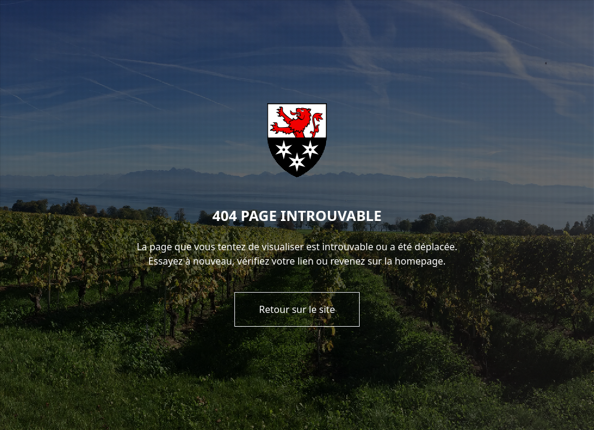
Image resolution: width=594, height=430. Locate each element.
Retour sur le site (297, 309)
